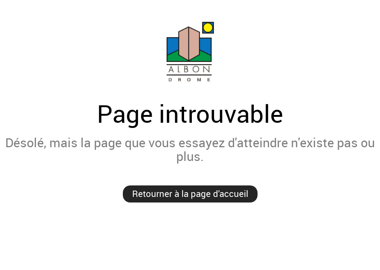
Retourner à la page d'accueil (190, 194)
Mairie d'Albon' (190, 51)
